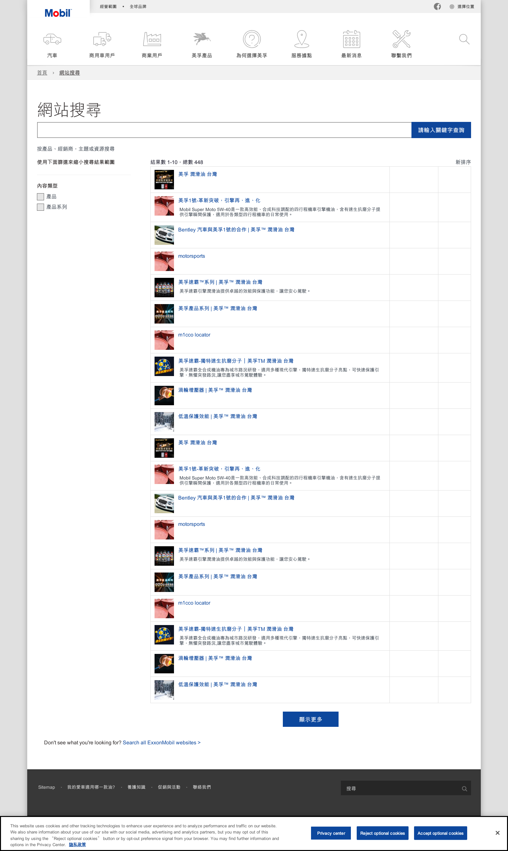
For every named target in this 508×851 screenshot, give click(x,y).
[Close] (498, 833)
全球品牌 (138, 6)
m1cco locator (195, 334)
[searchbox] (399, 788)
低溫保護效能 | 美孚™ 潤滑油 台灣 (218, 416)
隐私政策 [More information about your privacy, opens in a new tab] (77, 844)
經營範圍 (108, 6)
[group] (80, 196)
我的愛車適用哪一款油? (91, 787)
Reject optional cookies (382, 833)
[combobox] (254, 130)
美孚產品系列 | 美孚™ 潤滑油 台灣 (218, 308)
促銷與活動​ (169, 787)
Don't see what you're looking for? (83, 742)
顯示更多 (310, 719)
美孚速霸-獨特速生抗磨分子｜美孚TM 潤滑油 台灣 (236, 360)
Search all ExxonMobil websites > (162, 742)
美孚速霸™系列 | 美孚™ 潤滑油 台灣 (221, 281)
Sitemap (46, 787)
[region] (254, 833)
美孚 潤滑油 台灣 (198, 173)
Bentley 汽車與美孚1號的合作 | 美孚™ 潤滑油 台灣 (237, 229)
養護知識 (136, 787)
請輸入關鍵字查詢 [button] (441, 130)
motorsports (192, 255)
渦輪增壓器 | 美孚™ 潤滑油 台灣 (215, 389)
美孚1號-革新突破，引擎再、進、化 (220, 200)
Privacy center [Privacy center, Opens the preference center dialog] (331, 833)
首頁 (42, 72)
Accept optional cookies (441, 833)
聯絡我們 (202, 787)
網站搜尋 (69, 72)
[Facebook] (437, 7)
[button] (52, 44)
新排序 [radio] (463, 161)
